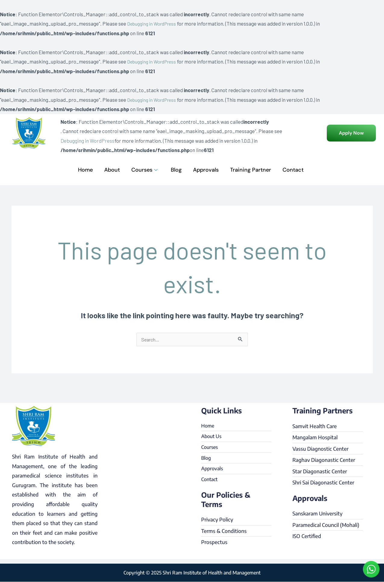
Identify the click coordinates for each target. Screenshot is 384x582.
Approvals (206, 169)
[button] (351, 133)
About (112, 169)
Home (85, 169)
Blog (176, 169)
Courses (144, 169)
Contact (293, 169)
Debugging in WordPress (154, 23)
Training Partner (250, 169)
